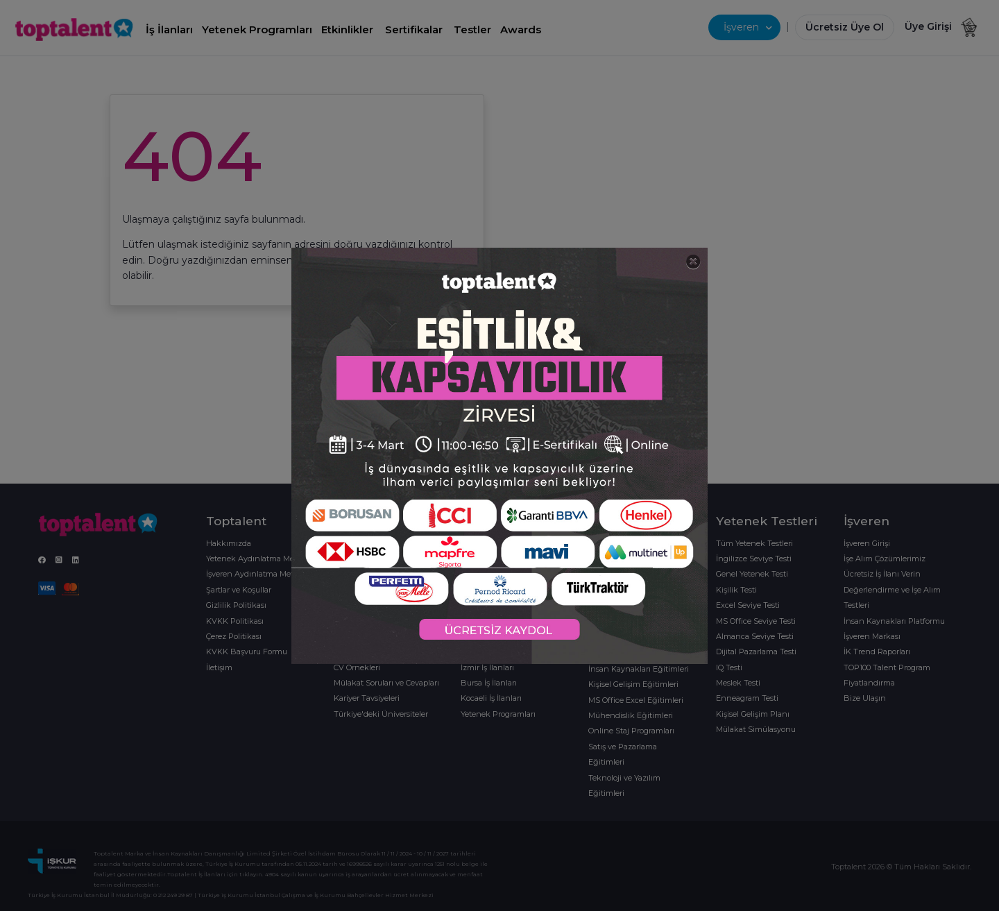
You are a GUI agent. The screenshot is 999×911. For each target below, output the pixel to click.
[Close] (693, 262)
